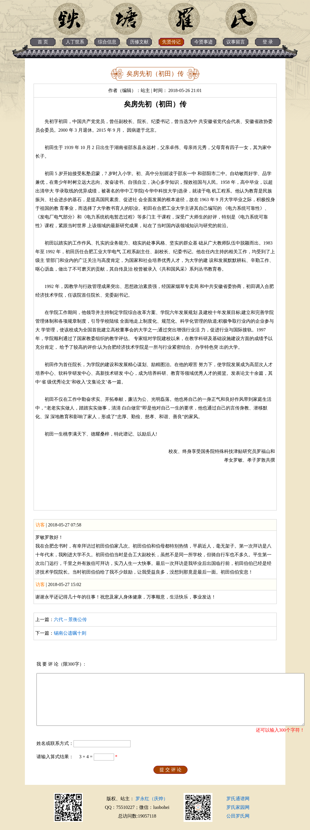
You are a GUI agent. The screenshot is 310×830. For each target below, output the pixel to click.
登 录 (268, 41)
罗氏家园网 (238, 807)
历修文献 (139, 41)
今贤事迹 (203, 41)
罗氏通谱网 (238, 798)
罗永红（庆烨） (151, 798)
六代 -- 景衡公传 (70, 619)
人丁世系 (75, 41)
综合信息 (107, 41)
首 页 (43, 41)
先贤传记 (171, 41)
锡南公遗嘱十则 (70, 633)
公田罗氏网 (238, 816)
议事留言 (235, 41)
